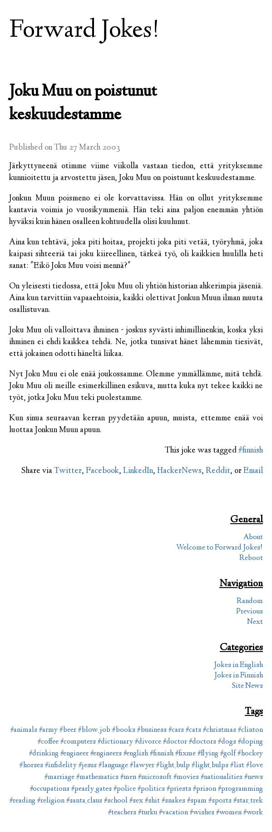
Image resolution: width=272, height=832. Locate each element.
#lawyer (142, 765)
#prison (204, 789)
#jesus (88, 765)
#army (48, 730)
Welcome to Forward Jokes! (219, 548)
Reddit (218, 471)
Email (253, 471)
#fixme (185, 754)
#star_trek (248, 801)
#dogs (227, 742)
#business (152, 730)
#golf (228, 754)
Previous (249, 612)
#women (229, 813)
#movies (186, 777)
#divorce (148, 742)
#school (116, 801)
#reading (22, 801)
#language (113, 765)
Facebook (102, 471)
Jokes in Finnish (238, 676)
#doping (250, 742)
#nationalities (221, 777)
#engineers (106, 754)
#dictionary (115, 742)
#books (123, 730)
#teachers (122, 813)
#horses (31, 765)
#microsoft (155, 777)
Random (250, 601)
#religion (50, 801)
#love (254, 765)
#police (125, 789)
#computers (78, 742)
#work (253, 813)
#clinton (250, 730)
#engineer (74, 754)
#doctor (175, 742)
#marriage (59, 777)
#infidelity (61, 765)
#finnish (250, 451)
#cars (176, 730)
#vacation (173, 813)
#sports (220, 801)
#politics (151, 789)
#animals (23, 730)
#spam (197, 801)
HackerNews (179, 471)
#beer (67, 730)
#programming (240, 789)
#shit (152, 801)
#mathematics (97, 777)
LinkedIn (138, 471)
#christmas (219, 730)
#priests (179, 789)
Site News (247, 686)
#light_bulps (210, 765)
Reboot (251, 558)
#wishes (202, 813)
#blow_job (94, 730)
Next (255, 622)
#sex (136, 801)
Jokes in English (238, 665)
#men (128, 777)
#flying (208, 754)
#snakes (173, 801)
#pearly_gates (91, 789)
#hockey (250, 754)
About (253, 537)
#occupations (49, 789)
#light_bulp (173, 765)
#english (136, 754)
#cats (193, 730)
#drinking (44, 754)
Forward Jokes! (84, 31)
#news (253, 777)
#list (237, 765)
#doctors (202, 742)
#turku (147, 813)
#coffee (48, 742)
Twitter (68, 471)
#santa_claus (84, 801)
